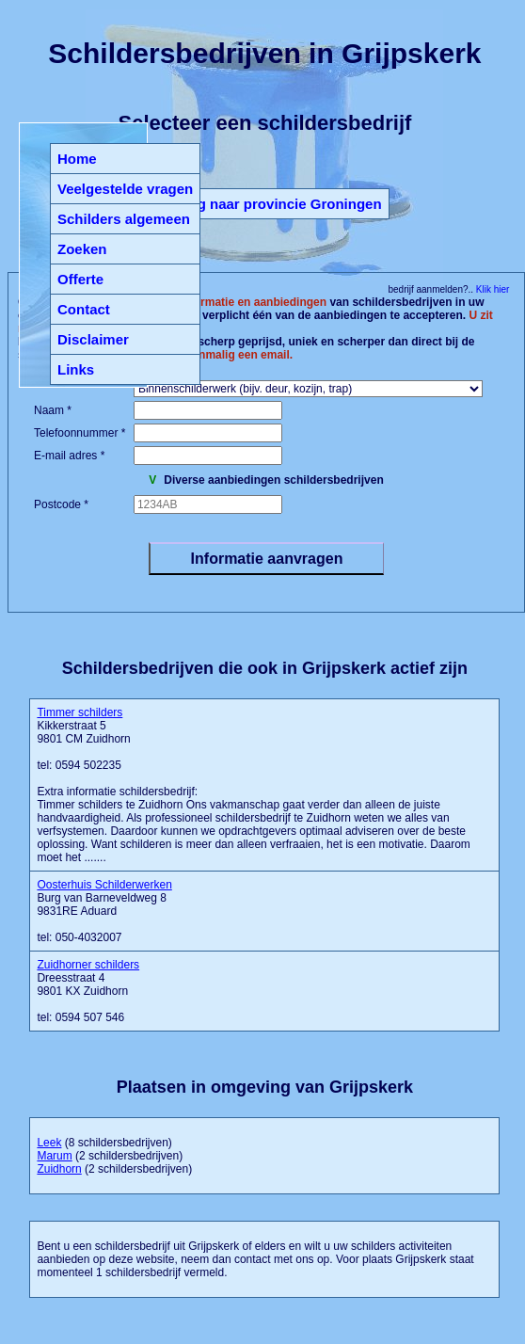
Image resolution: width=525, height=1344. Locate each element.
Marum (54, 1155)
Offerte (80, 279)
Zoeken (82, 249)
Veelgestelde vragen (125, 189)
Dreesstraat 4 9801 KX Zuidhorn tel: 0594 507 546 (88, 991)
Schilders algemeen (123, 219)
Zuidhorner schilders (88, 964)
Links (75, 369)
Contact (83, 309)
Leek (49, 1142)
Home (77, 159)
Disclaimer (93, 339)
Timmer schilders (79, 712)
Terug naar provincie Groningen (274, 204)
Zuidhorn (59, 1169)
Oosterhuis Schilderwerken (104, 884)
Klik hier (491, 289)
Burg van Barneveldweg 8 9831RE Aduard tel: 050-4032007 (104, 911)
